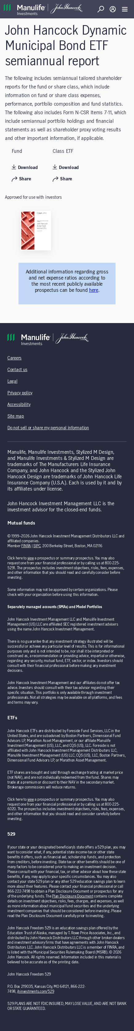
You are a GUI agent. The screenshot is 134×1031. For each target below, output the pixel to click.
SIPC (36, 546)
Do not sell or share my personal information (48, 428)
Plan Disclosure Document (72, 896)
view (30, 558)
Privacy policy (19, 393)
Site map (15, 416)
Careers (14, 358)
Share (21, 179)
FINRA (26, 546)
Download (24, 167)
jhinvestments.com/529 (35, 991)
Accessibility (18, 405)
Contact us (17, 370)
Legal (12, 381)
